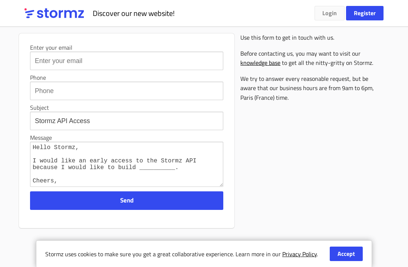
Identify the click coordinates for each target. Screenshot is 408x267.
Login (329, 13)
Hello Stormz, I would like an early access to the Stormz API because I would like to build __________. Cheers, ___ (126, 169)
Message (41, 138)
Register (365, 13)
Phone (38, 77)
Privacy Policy (299, 254)
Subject (39, 108)
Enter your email (51, 47)
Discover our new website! (134, 13)
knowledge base (260, 62)
